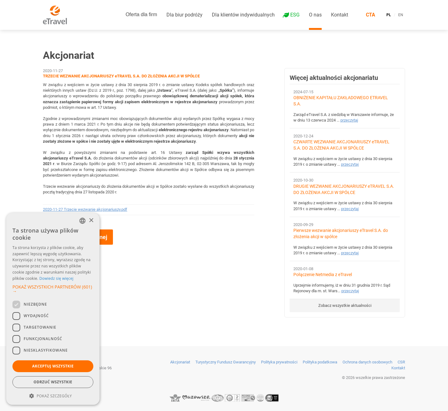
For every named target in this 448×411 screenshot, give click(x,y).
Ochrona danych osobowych (367, 362)
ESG (295, 15)
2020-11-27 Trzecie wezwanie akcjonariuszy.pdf (85, 209)
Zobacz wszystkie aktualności (344, 305)
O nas (315, 15)
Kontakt (339, 15)
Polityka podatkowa (320, 362)
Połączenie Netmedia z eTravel (322, 274)
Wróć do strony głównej (78, 237)
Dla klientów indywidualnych (243, 15)
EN (400, 15)
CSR (401, 362)
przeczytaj (349, 120)
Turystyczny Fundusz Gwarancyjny (225, 362)
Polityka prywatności (279, 362)
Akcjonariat (180, 362)
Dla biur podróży (184, 15)
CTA (370, 15)
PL (388, 15)
